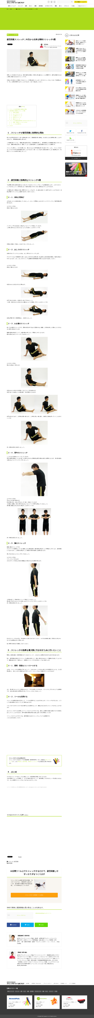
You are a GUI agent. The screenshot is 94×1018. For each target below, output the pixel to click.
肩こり (30, 5)
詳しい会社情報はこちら (76, 158)
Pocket (19, 856)
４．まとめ (10, 125)
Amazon (19, 761)
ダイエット (66, 5)
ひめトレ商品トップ (40, 1002)
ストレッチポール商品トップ (14, 1002)
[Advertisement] (47, 20)
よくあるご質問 (11, 1005)
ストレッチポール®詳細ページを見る (34, 895)
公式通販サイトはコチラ (80, 1)
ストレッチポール (21, 915)
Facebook (13, 924)
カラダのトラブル (48, 5)
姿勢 (26, 5)
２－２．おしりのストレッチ (15, 114)
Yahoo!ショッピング (33, 761)
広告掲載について (64, 983)
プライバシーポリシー (48, 983)
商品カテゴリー (81, 5)
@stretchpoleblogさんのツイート (43, 913)
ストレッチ (20, 5)
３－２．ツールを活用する (15, 124)
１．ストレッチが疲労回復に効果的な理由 (17, 109)
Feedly (41, 924)
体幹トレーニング (12, 5)
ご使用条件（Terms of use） (36, 983)
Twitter (27, 924)
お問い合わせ (56, 983)
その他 (73, 5)
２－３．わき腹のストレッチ (15, 115)
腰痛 (35, 5)
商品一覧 (10, 1006)
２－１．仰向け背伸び (14, 112)
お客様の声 (10, 1003)
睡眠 (56, 5)
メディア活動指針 (72, 983)
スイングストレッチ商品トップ (69, 1002)
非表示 (22, 106)
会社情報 (27, 983)
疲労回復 (41, 5)
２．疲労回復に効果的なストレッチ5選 (16, 110)
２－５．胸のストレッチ (14, 119)
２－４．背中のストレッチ (15, 117)
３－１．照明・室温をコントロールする (18, 122)
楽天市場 (25, 761)
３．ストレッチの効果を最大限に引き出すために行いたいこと (22, 120)
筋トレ (60, 5)
